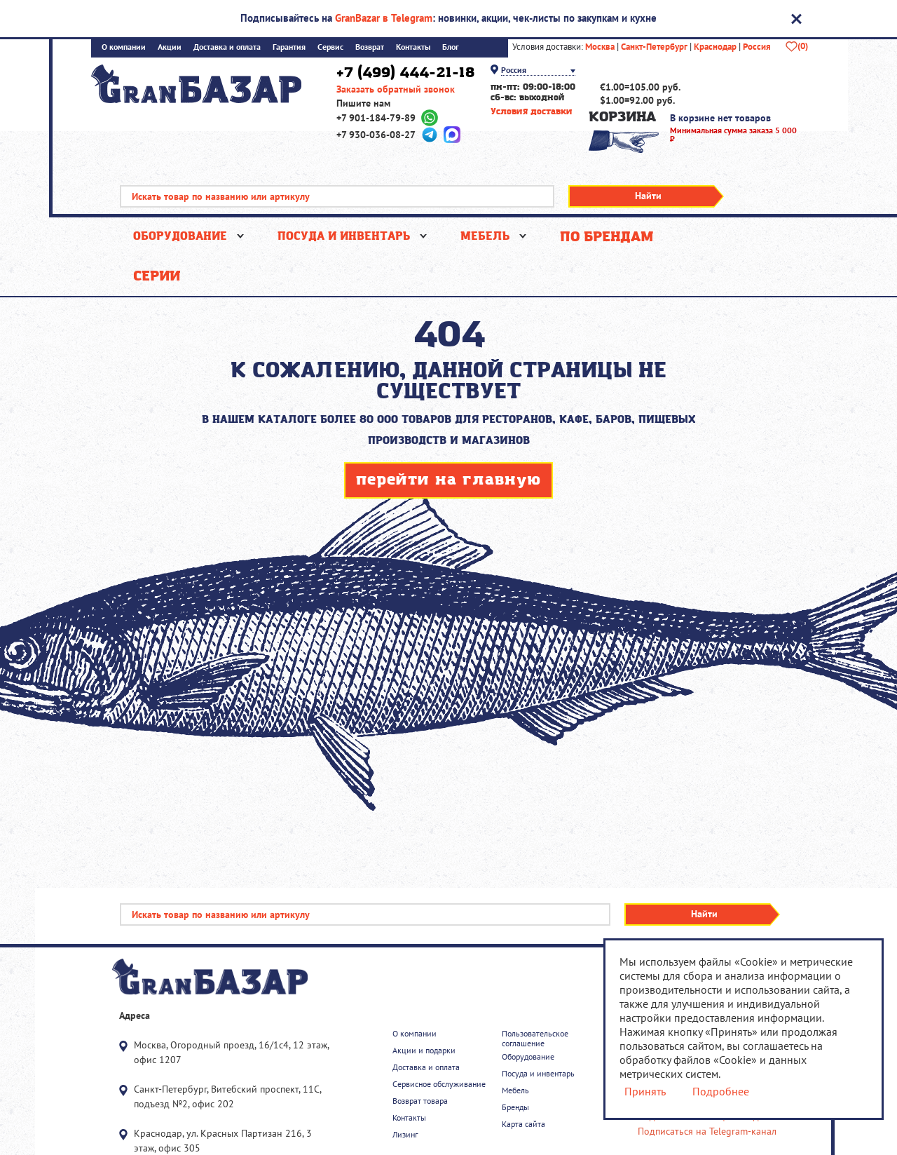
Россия (757, 47)
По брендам (606, 237)
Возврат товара (420, 1101)
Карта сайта (523, 1124)
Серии (156, 276)
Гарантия (289, 47)
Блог (450, 47)
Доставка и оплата (227, 47)
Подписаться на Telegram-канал (707, 1131)
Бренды (515, 1107)
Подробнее (720, 1091)
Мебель (484, 236)
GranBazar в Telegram (383, 18)
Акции (170, 47)
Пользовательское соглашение (535, 1038)
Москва (600, 47)
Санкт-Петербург (654, 47)
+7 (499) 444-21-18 (405, 73)
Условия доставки (532, 112)
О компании (124, 47)
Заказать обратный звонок (395, 89)
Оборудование (180, 236)
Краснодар (715, 47)
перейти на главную (448, 481)
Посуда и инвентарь (344, 236)
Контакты (413, 47)
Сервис (330, 47)
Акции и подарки (424, 1050)
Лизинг (405, 1135)
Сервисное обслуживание (439, 1084)
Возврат (369, 47)
